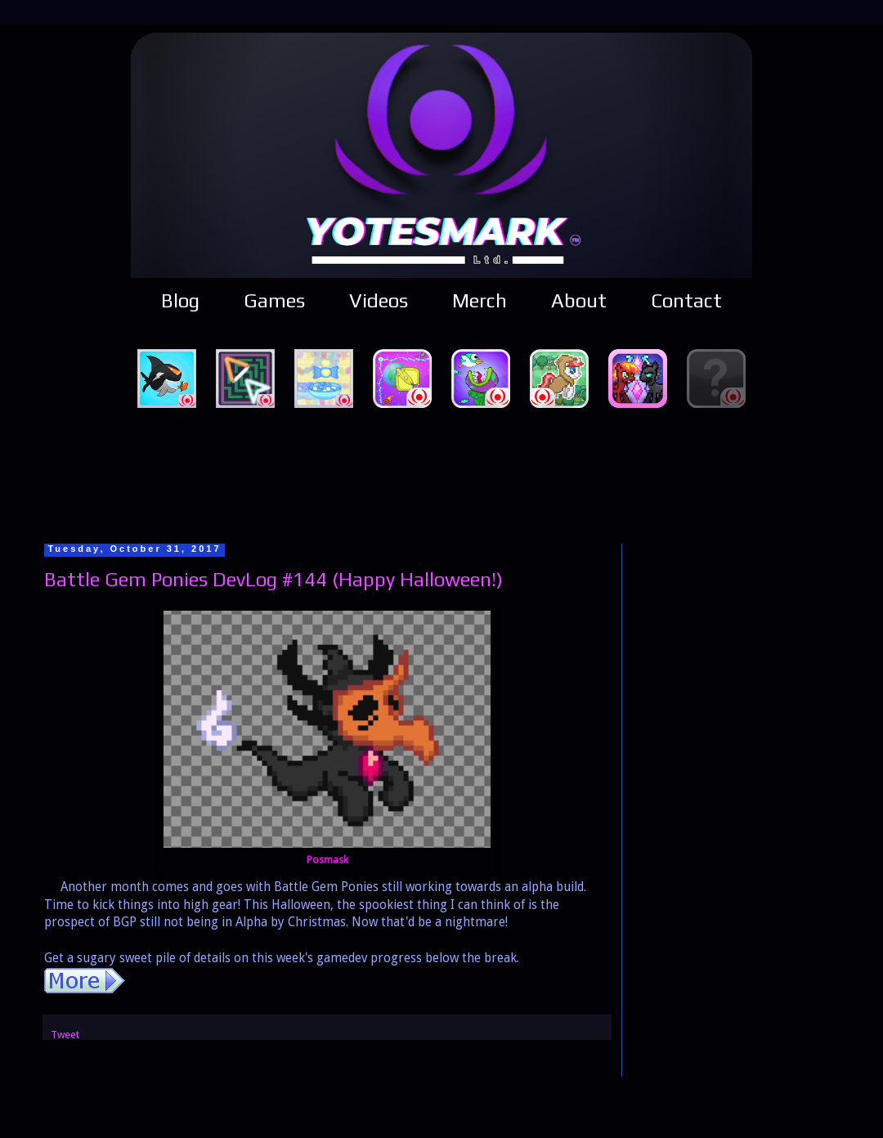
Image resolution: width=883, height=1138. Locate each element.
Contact (686, 300)
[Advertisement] (441, 473)
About (579, 300)
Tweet (65, 1034)
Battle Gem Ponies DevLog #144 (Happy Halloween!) (273, 579)
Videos (378, 300)
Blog (180, 300)
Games (274, 300)
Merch (479, 300)
